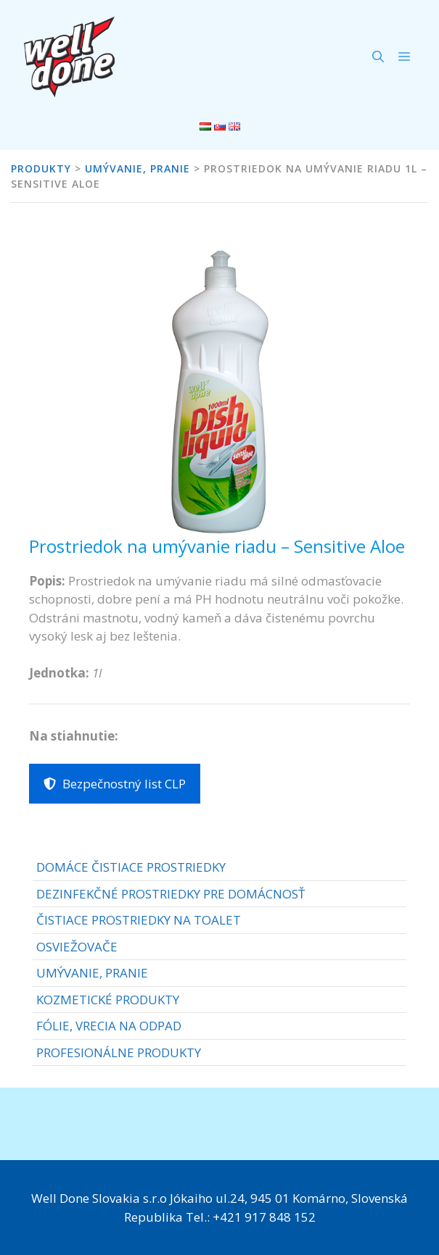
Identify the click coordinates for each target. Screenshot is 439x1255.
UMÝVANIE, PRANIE (92, 972)
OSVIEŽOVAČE (77, 946)
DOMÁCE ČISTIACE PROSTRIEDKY (131, 867)
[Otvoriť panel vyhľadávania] (378, 56)
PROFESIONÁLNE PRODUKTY (118, 1052)
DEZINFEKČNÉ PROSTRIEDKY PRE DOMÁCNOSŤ (170, 893)
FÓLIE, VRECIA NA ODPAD (108, 1025)
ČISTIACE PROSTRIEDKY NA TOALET (138, 920)
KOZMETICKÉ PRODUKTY (107, 999)
